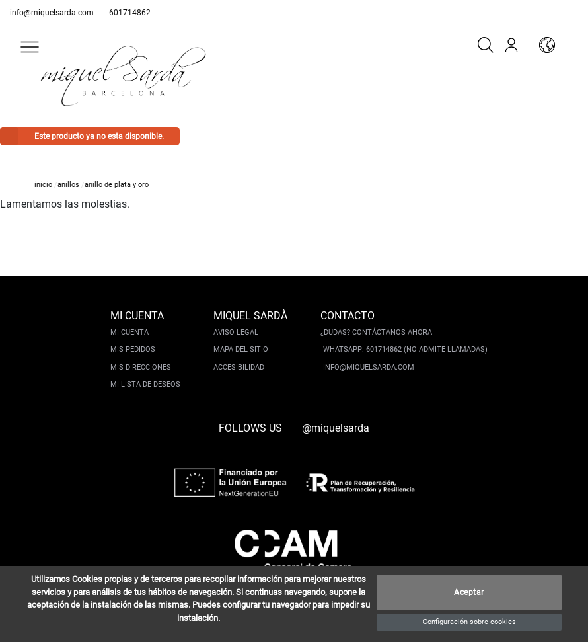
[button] (30, 47)
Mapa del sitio (240, 349)
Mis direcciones (140, 367)
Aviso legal (235, 332)
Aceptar (469, 592)
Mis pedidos (132, 349)
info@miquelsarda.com (52, 12)
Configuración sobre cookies (469, 622)
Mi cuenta (129, 332)
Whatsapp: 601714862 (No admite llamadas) (405, 349)
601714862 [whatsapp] (130, 12)
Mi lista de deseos (145, 384)
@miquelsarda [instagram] (335, 428)
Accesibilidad (238, 367)
